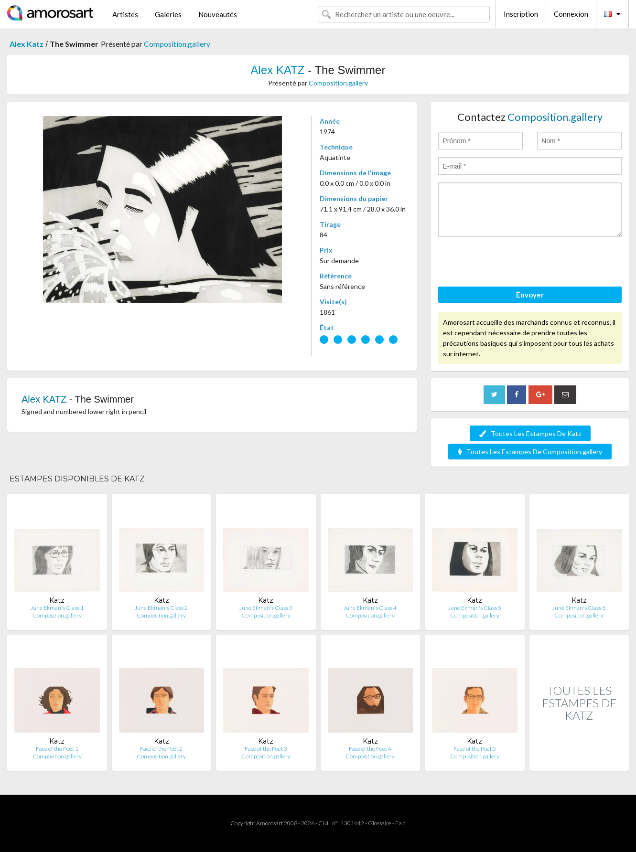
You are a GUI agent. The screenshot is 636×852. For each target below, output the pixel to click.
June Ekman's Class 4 (370, 607)
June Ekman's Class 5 (474, 607)
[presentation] (510, 263)
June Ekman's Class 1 (57, 607)
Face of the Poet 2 (161, 748)
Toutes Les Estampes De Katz (530, 433)
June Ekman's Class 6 (578, 607)
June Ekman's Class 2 (161, 607)
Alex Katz (26, 43)
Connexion (571, 14)
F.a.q (400, 823)
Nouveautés (217, 14)
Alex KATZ (278, 70)
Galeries (168, 14)
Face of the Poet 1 (57, 748)
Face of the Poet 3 (266, 748)
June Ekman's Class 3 (265, 607)
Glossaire (379, 823)
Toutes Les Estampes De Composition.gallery (530, 451)
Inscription (521, 14)
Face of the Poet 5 (474, 748)
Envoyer (530, 294)
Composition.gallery (177, 43)
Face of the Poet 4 (370, 748)
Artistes (125, 14)
